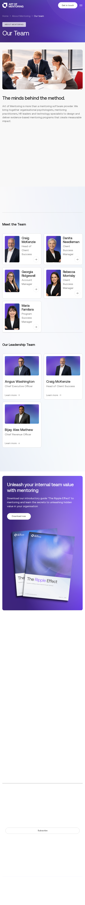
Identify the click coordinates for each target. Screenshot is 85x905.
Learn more (11, 395)
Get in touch (68, 5)
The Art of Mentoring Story (17, 803)
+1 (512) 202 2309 (52, 743)
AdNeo (43, 887)
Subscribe (42, 830)
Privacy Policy (9, 896)
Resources (8, 798)
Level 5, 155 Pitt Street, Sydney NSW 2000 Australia (51, 771)
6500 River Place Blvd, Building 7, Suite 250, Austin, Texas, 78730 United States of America (56, 752)
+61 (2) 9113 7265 (52, 762)
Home (5, 16)
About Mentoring (21, 16)
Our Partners (51, 803)
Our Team (49, 798)
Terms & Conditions (31, 896)
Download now (19, 516)
